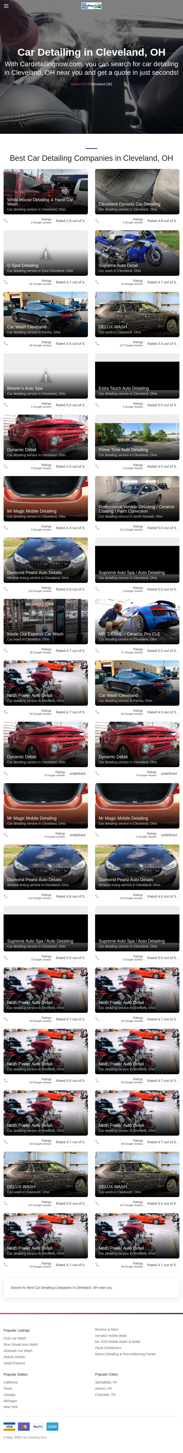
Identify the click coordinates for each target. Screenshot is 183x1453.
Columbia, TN (105, 1393)
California (11, 1381)
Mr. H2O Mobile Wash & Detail (117, 1342)
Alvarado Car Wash (18, 1350)
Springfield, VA (106, 1381)
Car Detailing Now (34, 1436)
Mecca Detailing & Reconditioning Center (125, 1354)
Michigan (10, 1400)
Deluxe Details (14, 1356)
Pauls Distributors (108, 1348)
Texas (8, 1387)
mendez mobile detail (111, 1336)
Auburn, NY (103, 1387)
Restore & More (106, 1330)
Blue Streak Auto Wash (21, 1344)
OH (85, 85)
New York (11, 1406)
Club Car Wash (15, 1338)
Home (75, 85)
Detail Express (14, 1363)
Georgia (9, 1393)
